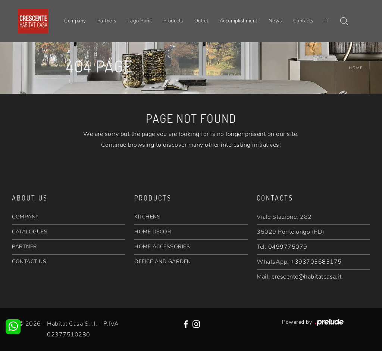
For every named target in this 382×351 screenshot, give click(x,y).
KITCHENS (147, 216)
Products (173, 21)
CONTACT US (29, 261)
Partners (106, 21)
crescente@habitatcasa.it (306, 277)
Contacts (303, 21)
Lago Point (140, 21)
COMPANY (25, 216)
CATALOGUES (29, 231)
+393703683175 (316, 262)
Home (356, 68)
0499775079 (287, 247)
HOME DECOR (152, 231)
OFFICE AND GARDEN (162, 261)
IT (327, 21)
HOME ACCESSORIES (162, 246)
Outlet (201, 21)
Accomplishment (238, 21)
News (275, 21)
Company (75, 21)
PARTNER (24, 246)
